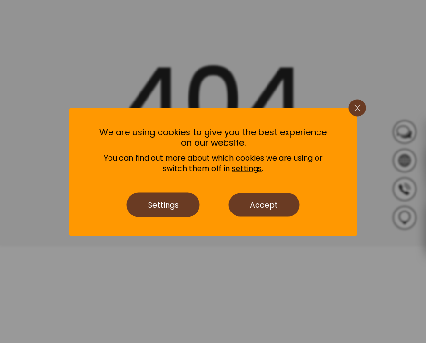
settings (247, 168)
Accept (264, 204)
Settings (163, 204)
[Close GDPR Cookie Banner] (357, 107)
